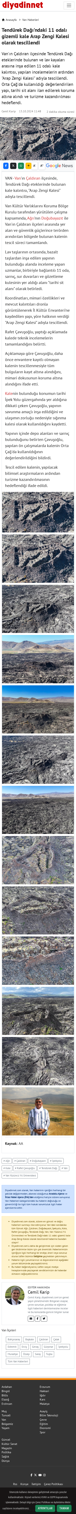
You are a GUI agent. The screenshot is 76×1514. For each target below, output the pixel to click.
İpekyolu (63, 1346)
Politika (6, 1452)
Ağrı (30, 218)
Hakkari (44, 1391)
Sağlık (5, 1456)
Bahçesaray (14, 1339)
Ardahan (7, 1387)
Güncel (6, 1439)
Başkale (29, 1339)
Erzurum (45, 1387)
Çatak (56, 1339)
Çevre (43, 1419)
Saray (38, 1354)
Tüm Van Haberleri (18, 1361)
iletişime (37, 1256)
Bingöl (6, 1391)
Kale (9, 393)
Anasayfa (9, 20)
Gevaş (35, 1346)
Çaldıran (33, 178)
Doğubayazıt (52, 218)
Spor (42, 1432)
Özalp (26, 1354)
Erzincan (7, 1404)
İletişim (36, 1484)
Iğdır (43, 1395)
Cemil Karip (9, 111)
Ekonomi (45, 1428)
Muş (4, 1411)
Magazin (7, 1448)
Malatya (44, 1404)
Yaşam (5, 1428)
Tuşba (49, 1354)
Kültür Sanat (9, 1444)
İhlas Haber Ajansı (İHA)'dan (19, 1197)
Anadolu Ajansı (56, 1193)
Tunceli (6, 1415)
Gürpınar (48, 1346)
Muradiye (13, 1354)
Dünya (6, 1461)
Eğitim (44, 1424)
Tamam (64, 1508)
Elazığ (5, 1399)
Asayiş (43, 1411)
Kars (42, 1399)
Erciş (24, 1346)
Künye (24, 1484)
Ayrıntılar (45, 1508)
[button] (28, 166)
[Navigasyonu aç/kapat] (69, 5)
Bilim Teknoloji (49, 1415)
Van (18, 178)
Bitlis (5, 1395)
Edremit (12, 1346)
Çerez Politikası (53, 1484)
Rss (15, 1484)
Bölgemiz (7, 1424)
